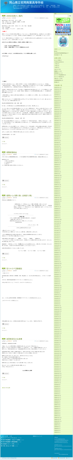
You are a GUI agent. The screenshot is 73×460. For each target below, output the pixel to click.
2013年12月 (56, 307)
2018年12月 (56, 197)
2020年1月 (56, 173)
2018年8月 (56, 204)
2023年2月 (56, 105)
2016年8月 (56, 248)
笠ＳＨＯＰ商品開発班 (59, 74)
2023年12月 (56, 87)
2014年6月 (56, 296)
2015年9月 (56, 269)
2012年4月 (56, 344)
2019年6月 (56, 186)
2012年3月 (56, 346)
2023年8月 (56, 94)
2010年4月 (56, 388)
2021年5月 (56, 144)
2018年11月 (56, 199)
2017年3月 (56, 236)
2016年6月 (56, 252)
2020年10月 (56, 157)
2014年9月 (56, 291)
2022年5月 (56, 122)
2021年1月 (56, 151)
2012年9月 (56, 335)
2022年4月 (56, 124)
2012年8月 (56, 336)
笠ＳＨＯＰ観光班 (58, 76)
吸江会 (55, 51)
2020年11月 (56, 155)
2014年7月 (56, 294)
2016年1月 (56, 261)
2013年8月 (56, 314)
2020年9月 (56, 159)
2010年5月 (56, 386)
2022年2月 (56, 127)
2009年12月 (56, 395)
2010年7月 (56, 382)
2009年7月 (56, 404)
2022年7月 (56, 118)
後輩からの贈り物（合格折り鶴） (19, 195)
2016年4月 (56, 256)
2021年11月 (56, 133)
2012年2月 (56, 347)
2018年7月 (56, 206)
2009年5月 (56, 408)
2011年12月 (56, 351)
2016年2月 (56, 259)
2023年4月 (56, 102)
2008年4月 (56, 430)
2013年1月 (56, 327)
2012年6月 (56, 340)
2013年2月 (56, 325)
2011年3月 (56, 368)
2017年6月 (56, 230)
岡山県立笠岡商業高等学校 (26, 2)
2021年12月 (56, 131)
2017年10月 (56, 223)
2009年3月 (56, 412)
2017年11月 (56, 221)
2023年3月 (56, 104)
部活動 (55, 82)
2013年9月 (56, 313)
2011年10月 (56, 355)
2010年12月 (56, 373)
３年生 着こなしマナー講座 (8, 445)
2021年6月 (56, 142)
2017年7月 (56, 228)
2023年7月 (56, 96)
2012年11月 (56, 331)
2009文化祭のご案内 (14, 16)
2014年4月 (56, 300)
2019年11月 (56, 177)
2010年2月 (56, 391)
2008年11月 (56, 419)
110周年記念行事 (58, 62)
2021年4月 (56, 146)
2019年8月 (56, 182)
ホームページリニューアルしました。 (10, 437)
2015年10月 (56, 267)
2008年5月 (56, 428)
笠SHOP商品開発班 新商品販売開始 (10, 441)
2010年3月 (56, 390)
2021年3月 (56, 148)
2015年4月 (56, 278)
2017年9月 (56, 225)
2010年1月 (56, 393)
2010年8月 (56, 380)
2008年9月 (56, 423)
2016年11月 (56, 243)
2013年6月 (56, 318)
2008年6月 (56, 426)
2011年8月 (56, 358)
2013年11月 (56, 309)
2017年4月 (56, 234)
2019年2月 (56, 193)
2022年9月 (56, 115)
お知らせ (56, 69)
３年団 (55, 67)
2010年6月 (56, 384)
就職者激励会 (11, 152)
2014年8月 (56, 292)
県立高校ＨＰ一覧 (58, 54)
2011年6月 (56, 362)
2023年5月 (56, 100)
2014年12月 (56, 285)
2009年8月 (56, 402)
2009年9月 (56, 401)
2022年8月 (56, 116)
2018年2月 (56, 215)
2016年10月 (56, 245)
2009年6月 (56, 406)
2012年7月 (56, 338)
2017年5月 (56, 232)
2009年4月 (56, 410)
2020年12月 (56, 153)
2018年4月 (56, 212)
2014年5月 (56, 298)
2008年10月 (56, 421)
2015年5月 (56, 276)
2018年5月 (56, 210)
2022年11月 (56, 111)
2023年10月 (56, 91)
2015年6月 (56, 274)
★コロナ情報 (57, 60)
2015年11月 (56, 265)
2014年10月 (56, 289)
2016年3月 (56, 258)
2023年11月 (56, 89)
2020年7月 (56, 162)
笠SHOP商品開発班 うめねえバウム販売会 (11, 439)
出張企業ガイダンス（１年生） (9, 443)
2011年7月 (56, 360)
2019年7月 (56, 184)
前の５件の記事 (6, 387)
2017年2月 (56, 237)
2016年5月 (56, 254)
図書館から (56, 71)
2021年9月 (56, 137)
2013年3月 (56, 324)
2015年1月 (56, 283)
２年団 (55, 65)
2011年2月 (56, 369)
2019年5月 (56, 188)
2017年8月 (56, 226)
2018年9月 (56, 203)
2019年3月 (56, 192)
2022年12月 (56, 109)
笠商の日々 (10, 154)
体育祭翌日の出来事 (14, 339)
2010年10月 (56, 377)
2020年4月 (56, 168)
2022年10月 (56, 113)
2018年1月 (56, 217)
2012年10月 (56, 333)
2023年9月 (56, 93)
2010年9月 (56, 379)
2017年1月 (56, 239)
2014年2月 (56, 303)
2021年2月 (56, 149)
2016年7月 (56, 250)
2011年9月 (56, 357)
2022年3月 (56, 126)
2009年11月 (56, 397)
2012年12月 (56, 329)
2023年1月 (56, 107)
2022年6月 (56, 120)
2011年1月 (56, 371)
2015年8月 (56, 270)
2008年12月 (56, 417)
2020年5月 (56, 166)
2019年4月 (56, 190)
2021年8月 (56, 138)
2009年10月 (56, 399)
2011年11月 (56, 353)
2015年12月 (56, 263)
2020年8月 (56, 160)
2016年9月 (56, 247)
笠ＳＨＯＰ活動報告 (14, 269)
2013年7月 (56, 316)
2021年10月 (56, 135)
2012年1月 (56, 349)
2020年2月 (56, 171)
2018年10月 (56, 201)
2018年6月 (56, 208)
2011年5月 (56, 364)
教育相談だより (57, 73)
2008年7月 (56, 424)
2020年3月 (56, 170)
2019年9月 (56, 181)
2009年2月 (56, 413)
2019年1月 (56, 195)
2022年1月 (56, 129)
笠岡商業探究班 (57, 80)
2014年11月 (56, 287)
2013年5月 (56, 320)
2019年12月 (56, 175)
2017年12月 (56, 219)
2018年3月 (56, 214)
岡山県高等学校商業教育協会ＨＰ (61, 53)
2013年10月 (56, 311)
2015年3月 (56, 280)
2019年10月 (56, 179)
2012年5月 (56, 342)
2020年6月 (56, 164)
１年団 (55, 63)
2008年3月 (56, 432)
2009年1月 (56, 415)
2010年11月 (56, 375)
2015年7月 (56, 272)
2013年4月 (56, 322)
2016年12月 (56, 241)
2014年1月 (56, 305)
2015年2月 (56, 281)
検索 (55, 13)
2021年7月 (56, 140)
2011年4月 (56, 366)
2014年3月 (56, 302)
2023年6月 (56, 98)
